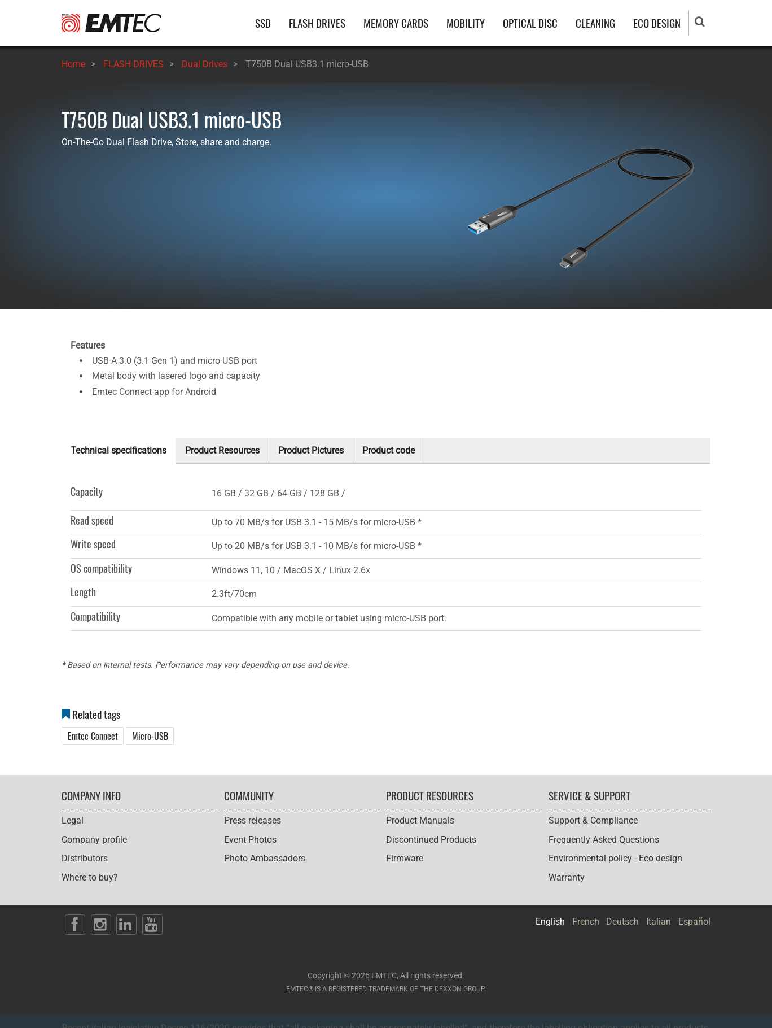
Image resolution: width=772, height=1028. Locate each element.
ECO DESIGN (657, 23)
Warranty (567, 877)
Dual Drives (204, 64)
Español (694, 921)
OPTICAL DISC (530, 23)
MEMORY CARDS (395, 23)
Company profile (94, 839)
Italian (658, 921)
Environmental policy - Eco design (615, 858)
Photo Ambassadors (264, 858)
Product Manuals (420, 820)
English (550, 921)
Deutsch (622, 921)
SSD (263, 23)
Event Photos (250, 839)
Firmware (404, 858)
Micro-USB (150, 736)
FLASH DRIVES (317, 23)
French (585, 921)
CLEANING (595, 23)
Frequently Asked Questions (604, 839)
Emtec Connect (93, 736)
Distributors (85, 858)
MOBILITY (465, 23)
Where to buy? (90, 877)
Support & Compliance (593, 820)
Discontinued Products (431, 839)
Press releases (252, 820)
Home (73, 64)
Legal (73, 820)
